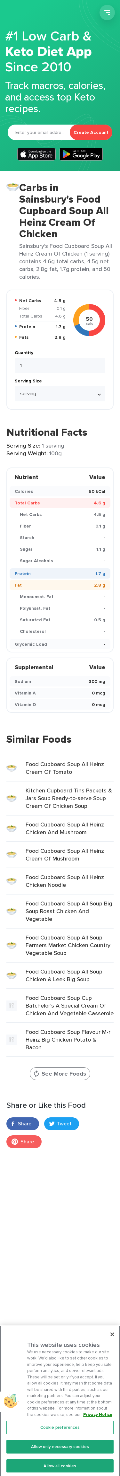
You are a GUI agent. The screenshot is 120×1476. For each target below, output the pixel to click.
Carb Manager (39, 13)
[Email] (39, 132)
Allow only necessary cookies (60, 1451)
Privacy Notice (97, 1419)
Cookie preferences (60, 1432)
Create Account (91, 132)
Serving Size (28, 380)
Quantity (24, 352)
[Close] (112, 1339)
